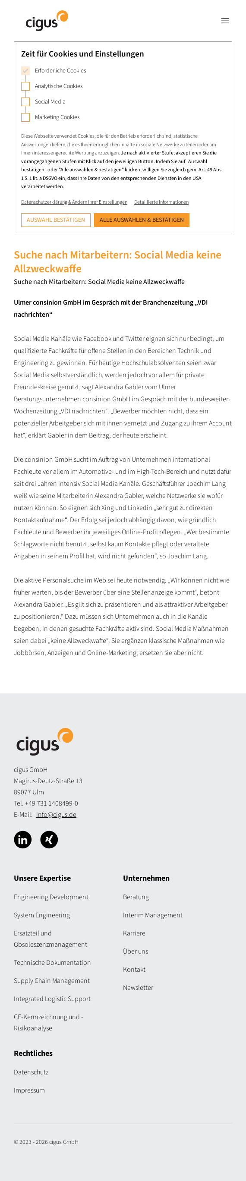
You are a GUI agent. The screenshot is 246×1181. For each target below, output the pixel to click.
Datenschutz (31, 1072)
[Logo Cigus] (47, 20)
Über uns (135, 951)
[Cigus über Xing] (49, 840)
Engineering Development (51, 897)
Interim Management (153, 915)
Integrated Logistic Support (52, 999)
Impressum (29, 1090)
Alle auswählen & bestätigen (142, 220)
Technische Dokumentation (52, 962)
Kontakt (134, 969)
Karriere (134, 933)
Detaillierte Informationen (161, 202)
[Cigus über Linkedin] (23, 840)
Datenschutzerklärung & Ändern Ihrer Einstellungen (74, 202)
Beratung (136, 897)
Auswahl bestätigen (56, 220)
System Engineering (42, 915)
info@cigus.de (56, 814)
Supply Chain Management (52, 981)
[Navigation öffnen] (225, 20)
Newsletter (138, 987)
